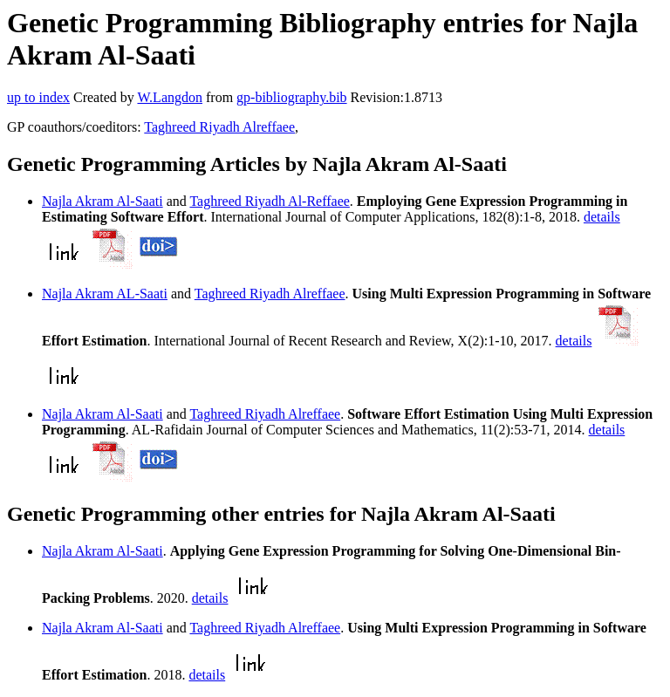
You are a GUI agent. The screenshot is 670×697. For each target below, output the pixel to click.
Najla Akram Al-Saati (102, 201)
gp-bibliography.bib (291, 97)
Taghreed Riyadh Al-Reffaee (269, 201)
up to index (38, 97)
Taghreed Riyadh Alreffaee (219, 127)
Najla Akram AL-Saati (105, 293)
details (602, 216)
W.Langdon (169, 97)
